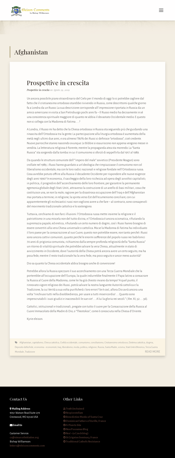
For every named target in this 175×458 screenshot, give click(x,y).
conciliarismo (97, 342)
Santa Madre (111, 347)
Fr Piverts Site (72, 425)
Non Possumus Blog (75, 429)
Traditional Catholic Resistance (81, 441)
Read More (152, 351)
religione (92, 347)
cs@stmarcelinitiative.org (24, 437)
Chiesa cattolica (51, 342)
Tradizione (30, 351)
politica (83, 347)
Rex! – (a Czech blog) (75, 433)
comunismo (84, 342)
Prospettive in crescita (58, 82)
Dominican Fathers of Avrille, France (84, 421)
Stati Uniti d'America (135, 347)
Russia (101, 347)
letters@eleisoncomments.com (27, 445)
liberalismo (67, 347)
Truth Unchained (73, 408)
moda (76, 347)
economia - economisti (45, 347)
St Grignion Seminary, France (80, 437)
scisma (121, 347)
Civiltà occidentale (68, 342)
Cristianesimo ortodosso (116, 342)
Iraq (59, 347)
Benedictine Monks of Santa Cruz (83, 417)
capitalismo (37, 342)
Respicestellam (73, 412)
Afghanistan (25, 342)
